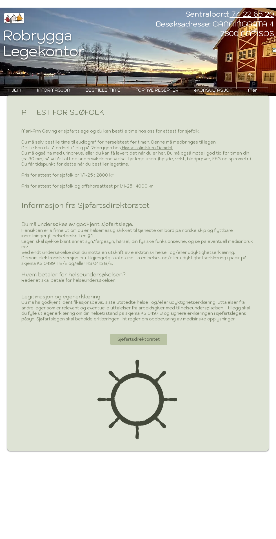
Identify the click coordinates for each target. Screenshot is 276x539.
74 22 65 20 (252, 14)
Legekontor (43, 51)
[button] (57, 90)
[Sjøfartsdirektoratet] (138, 339)
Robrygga (37, 35)
